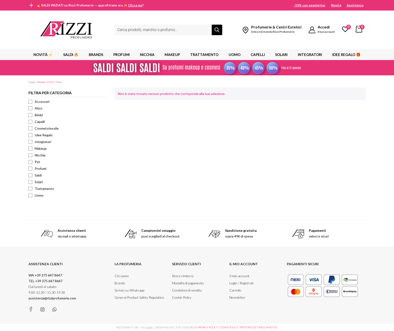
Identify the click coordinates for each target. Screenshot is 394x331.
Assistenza (355, 5)
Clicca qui (135, 5)
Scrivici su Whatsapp (129, 290)
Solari (281, 54)
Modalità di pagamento (188, 283)
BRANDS (96, 54)
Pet (34, 162)
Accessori (39, 101)
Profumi (37, 168)
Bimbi (35, 115)
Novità (336, 5)
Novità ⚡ (43, 54)
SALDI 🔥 (70, 54)
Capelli (258, 54)
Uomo (234, 54)
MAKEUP (172, 54)
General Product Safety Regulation (139, 297)
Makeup (37, 148)
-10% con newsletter (310, 5)
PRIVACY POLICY (208, 327)
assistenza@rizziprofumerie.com (52, 298)
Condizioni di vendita (187, 290)
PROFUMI (121, 54)
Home (31, 82)
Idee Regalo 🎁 (346, 54)
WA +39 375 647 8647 (45, 275)
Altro (35, 108)
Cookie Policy (181, 297)
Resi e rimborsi (183, 276)
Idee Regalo (40, 135)
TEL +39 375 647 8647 (45, 281)
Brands (120, 283)
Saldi (35, 175)
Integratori (310, 54)
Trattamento (204, 54)
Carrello (235, 290)
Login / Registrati (241, 283)
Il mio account (239, 276)
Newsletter (237, 297)
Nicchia (147, 54)
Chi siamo (122, 276)
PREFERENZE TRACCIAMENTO (258, 327)
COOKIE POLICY (228, 327)
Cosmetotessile (43, 128)
